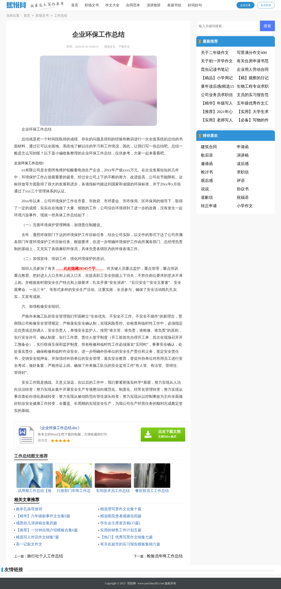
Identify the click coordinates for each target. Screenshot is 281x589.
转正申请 (209, 206)
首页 (74, 5)
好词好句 (195, 5)
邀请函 (207, 163)
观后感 (207, 180)
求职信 (243, 172)
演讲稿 (243, 155)
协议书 (243, 189)
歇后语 (207, 155)
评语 (241, 180)
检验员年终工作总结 (165, 556)
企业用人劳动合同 (253, 69)
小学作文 (245, 206)
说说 (205, 189)
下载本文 (124, 46)
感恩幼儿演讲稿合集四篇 (36, 523)
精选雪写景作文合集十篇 (120, 509)
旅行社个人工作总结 (45, 556)
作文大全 (112, 5)
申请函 (243, 147)
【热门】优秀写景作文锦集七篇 (126, 537)
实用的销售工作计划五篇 (120, 530)
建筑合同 (209, 147)
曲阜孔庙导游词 (29, 509)
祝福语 (243, 197)
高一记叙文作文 (29, 544)
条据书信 (174, 5)
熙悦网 (131, 583)
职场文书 (92, 5)
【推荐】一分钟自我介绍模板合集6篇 (47, 530)
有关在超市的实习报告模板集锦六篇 (130, 544)
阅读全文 (109, 46)
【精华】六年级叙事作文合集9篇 (43, 516)
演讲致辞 (154, 5)
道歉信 (207, 197)
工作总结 (60, 16)
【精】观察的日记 (253, 78)
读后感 (243, 163)
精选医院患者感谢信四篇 (120, 516)
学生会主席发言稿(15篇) (120, 523)
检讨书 (207, 172)
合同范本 (133, 5)
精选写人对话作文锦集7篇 (37, 537)
